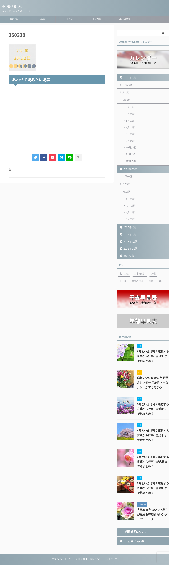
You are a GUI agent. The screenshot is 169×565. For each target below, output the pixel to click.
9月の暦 (130, 133)
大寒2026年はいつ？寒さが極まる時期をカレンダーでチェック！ (152, 497)
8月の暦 (130, 128)
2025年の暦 (129, 210)
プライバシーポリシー (62, 542)
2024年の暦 (129, 217)
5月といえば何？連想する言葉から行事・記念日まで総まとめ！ (152, 392)
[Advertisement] (57, 118)
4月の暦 (130, 105)
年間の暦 (14, 19)
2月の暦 (130, 191)
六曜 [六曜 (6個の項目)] (153, 256)
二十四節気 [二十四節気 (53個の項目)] (139, 256)
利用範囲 (80, 542)
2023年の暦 (129, 224)
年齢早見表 (124, 19)
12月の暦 (131, 150)
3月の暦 (130, 197)
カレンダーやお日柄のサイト (16, 555)
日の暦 (69, 19)
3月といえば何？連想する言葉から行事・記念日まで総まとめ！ (152, 444)
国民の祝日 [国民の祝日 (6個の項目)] (137, 263)
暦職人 (8, 550)
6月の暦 (130, 117)
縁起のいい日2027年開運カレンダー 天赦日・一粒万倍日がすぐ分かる (152, 365)
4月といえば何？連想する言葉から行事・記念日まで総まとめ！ (152, 418)
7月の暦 (130, 122)
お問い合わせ (94, 542)
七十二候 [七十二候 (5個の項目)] (124, 256)
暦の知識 (97, 19)
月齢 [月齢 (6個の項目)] (151, 263)
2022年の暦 (129, 231)
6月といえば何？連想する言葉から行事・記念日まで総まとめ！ (152, 339)
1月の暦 (130, 186)
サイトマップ (110, 542)
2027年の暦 (129, 157)
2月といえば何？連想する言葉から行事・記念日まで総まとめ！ (152, 471)
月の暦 (41, 19)
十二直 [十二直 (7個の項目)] (123, 263)
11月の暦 (131, 144)
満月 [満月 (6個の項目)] (161, 263)
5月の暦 (130, 111)
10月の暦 (131, 139)
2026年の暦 (129, 77)
